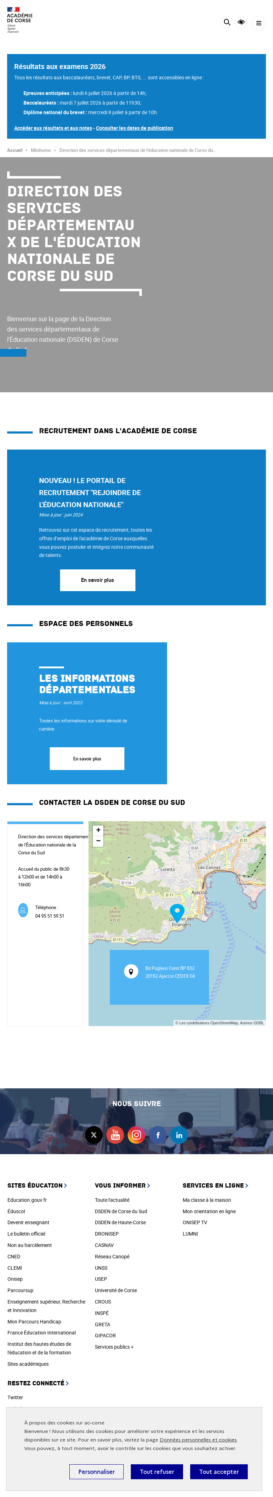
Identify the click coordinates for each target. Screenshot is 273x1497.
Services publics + (114, 1346)
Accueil (14, 150)
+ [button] (98, 831)
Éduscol (16, 1211)
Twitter (15, 1397)
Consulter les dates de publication (134, 127)
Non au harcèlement (29, 1245)
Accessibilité (241, 22)
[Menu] (258, 23)
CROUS (103, 1301)
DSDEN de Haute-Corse (120, 1222)
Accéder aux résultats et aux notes (53, 127)
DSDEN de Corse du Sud (121, 1211)
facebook (158, 1135)
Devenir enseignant (28, 1222)
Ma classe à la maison (207, 1199)
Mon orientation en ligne (209, 1211)
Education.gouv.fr (27, 1199)
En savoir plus (97, 579)
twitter (94, 1135)
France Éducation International (41, 1332)
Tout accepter (219, 1471)
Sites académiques (28, 1363)
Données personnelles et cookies (198, 1440)
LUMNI (190, 1233)
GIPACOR (105, 1335)
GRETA (102, 1324)
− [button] (98, 841)
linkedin (179, 1135)
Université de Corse (116, 1290)
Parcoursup (20, 1290)
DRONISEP (107, 1233)
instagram (136, 1135)
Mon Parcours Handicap (34, 1321)
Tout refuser (157, 1471)
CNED (13, 1256)
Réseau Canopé (112, 1256)
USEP (101, 1278)
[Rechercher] (227, 23)
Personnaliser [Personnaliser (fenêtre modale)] (96, 1471)
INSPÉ (102, 1313)
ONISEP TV (195, 1222)
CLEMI (14, 1267)
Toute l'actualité (112, 1199)
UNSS (101, 1267)
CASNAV (104, 1245)
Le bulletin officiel (26, 1233)
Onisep (15, 1278)
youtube (115, 1135)
